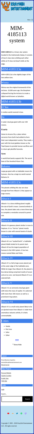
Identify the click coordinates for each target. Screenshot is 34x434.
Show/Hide (18, 345)
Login (2, 389)
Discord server (5, 365)
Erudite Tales (5, 378)
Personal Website (6, 373)
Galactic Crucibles (6, 376)
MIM (17, 340)
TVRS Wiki (4, 381)
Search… (4, 394)
